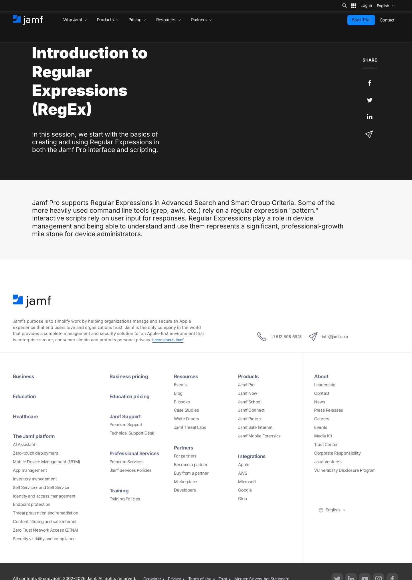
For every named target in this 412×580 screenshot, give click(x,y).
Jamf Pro (246, 384)
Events (180, 384)
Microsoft (247, 481)
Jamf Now (247, 393)
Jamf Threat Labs (190, 427)
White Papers (186, 418)
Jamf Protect (250, 418)
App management (30, 470)
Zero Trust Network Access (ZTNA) (45, 530)
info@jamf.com (332, 336)
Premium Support (126, 424)
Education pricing (130, 396)
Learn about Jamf (168, 339)
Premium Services (127, 461)
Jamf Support (126, 416)
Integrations (252, 456)
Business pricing (129, 376)
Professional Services (136, 453)
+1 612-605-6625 (275, 336)
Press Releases (328, 410)
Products (249, 376)
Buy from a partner (191, 473)
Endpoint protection (31, 504)
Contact (321, 393)
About (321, 376)
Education (25, 396)
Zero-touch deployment (35, 453)
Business (24, 376)
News (319, 402)
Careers (321, 418)
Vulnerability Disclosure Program (345, 470)
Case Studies (186, 410)
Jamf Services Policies (131, 470)
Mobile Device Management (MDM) (46, 461)
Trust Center (326, 444)
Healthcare (26, 416)
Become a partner (190, 464)
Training (119, 490)
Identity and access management (44, 496)
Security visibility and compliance (44, 538)
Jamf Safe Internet (255, 427)
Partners (184, 447)
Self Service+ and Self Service (41, 487)
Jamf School (249, 402)
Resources (187, 376)
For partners (185, 456)
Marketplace (185, 481)
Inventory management (35, 479)
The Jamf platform (35, 436)
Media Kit (323, 436)
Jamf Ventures (327, 461)
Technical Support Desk (132, 433)
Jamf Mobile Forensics (259, 436)
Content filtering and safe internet (44, 521)
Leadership (324, 384)
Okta (242, 498)
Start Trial (361, 19)
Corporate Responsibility (337, 453)
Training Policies (125, 499)
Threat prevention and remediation (45, 513)
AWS (242, 473)
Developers (185, 490)
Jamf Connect (251, 410)
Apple (243, 464)
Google (245, 490)
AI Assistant (24, 444)
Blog (178, 393)
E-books (182, 402)
